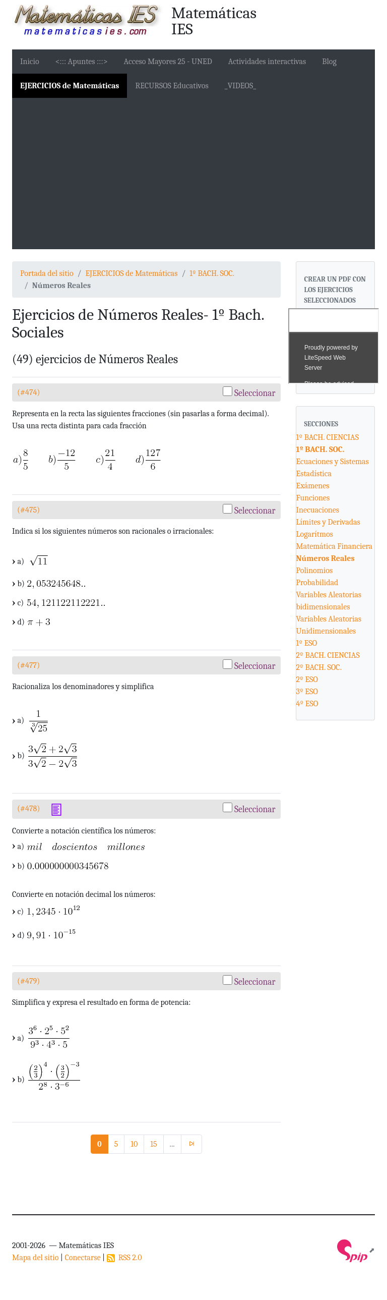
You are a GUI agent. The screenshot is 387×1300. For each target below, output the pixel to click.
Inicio (29, 61)
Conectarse (82, 1257)
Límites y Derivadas (328, 522)
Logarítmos (314, 534)
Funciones (313, 497)
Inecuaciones (318, 510)
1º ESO (306, 643)
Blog (329, 61)
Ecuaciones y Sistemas (332, 461)
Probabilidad (317, 582)
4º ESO (307, 703)
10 (134, 1144)
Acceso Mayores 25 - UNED (168, 61)
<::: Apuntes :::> (81, 61)
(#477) (28, 665)
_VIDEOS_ (240, 85)
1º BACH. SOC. (211, 273)
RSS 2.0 (124, 1257)
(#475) (28, 510)
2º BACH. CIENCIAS (328, 655)
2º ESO (307, 679)
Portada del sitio (47, 273)
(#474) (28, 392)
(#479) (28, 981)
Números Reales (325, 558)
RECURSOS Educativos (171, 85)
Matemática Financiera (334, 546)
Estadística (314, 473)
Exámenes (313, 485)
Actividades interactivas (267, 61)
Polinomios (314, 570)
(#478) (28, 808)
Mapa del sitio (35, 1257)
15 (153, 1144)
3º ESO (307, 691)
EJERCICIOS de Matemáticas (69, 85)
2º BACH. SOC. (319, 667)
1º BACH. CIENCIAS (327, 437)
